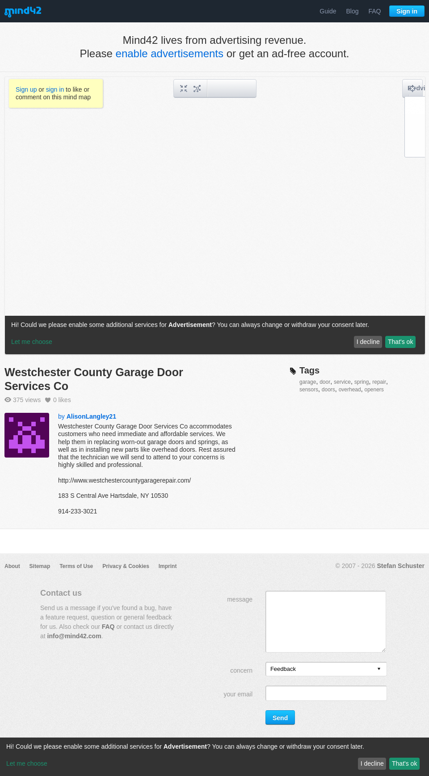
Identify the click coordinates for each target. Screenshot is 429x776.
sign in (55, 89)
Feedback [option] (283, 669)
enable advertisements (169, 53)
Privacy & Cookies (125, 566)
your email (237, 694)
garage (307, 382)
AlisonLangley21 (91, 416)
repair (379, 382)
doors (328, 389)
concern (241, 670)
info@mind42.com (74, 636)
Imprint (168, 566)
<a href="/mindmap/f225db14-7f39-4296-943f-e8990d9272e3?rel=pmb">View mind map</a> (214, 215)
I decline (372, 763)
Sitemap (39, 566)
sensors (308, 389)
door (325, 382)
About (12, 566)
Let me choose (26, 763)
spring (361, 382)
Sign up (26, 89)
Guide (328, 11)
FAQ (374, 11)
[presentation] (378, 669)
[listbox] (326, 669)
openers (373, 389)
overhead (350, 389)
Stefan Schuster (401, 565)
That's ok (404, 763)
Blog (352, 11)
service (342, 382)
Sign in (406, 11)
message (239, 599)
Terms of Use (76, 566)
